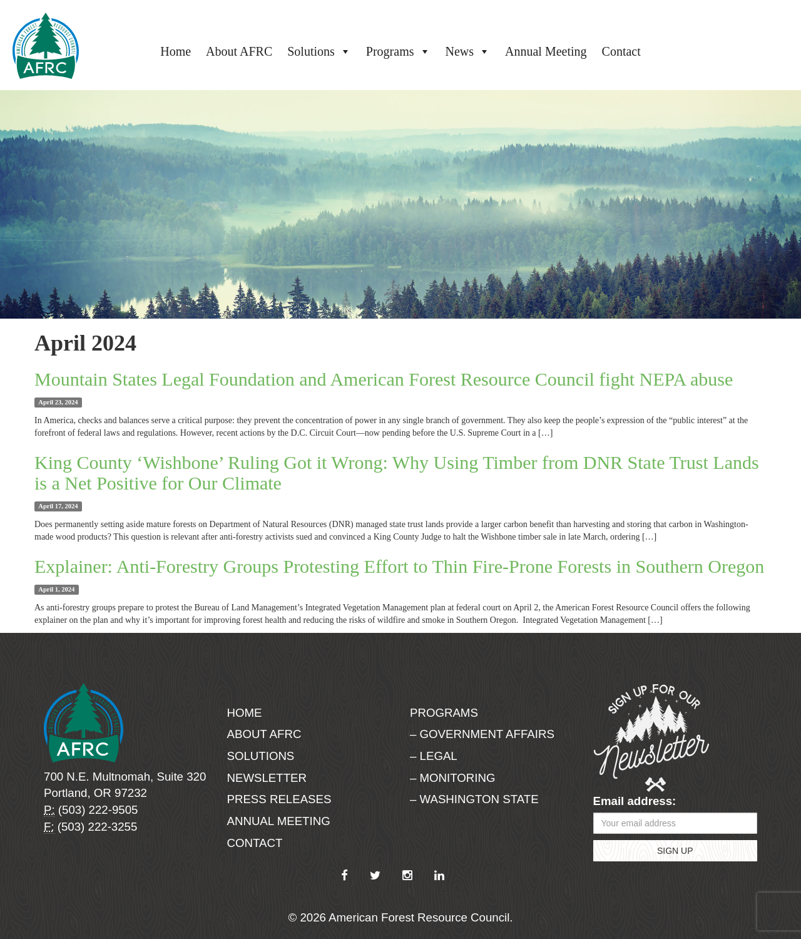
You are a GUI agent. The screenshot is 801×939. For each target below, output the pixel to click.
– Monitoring (452, 777)
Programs (398, 51)
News (468, 51)
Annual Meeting (546, 51)
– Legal (433, 755)
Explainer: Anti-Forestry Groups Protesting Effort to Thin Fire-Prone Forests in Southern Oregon (399, 566)
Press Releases (279, 799)
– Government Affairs (482, 734)
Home (175, 51)
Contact (621, 51)
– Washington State (474, 799)
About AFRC (239, 51)
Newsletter (267, 777)
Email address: (634, 801)
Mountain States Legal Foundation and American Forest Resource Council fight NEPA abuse (383, 379)
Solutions (319, 51)
